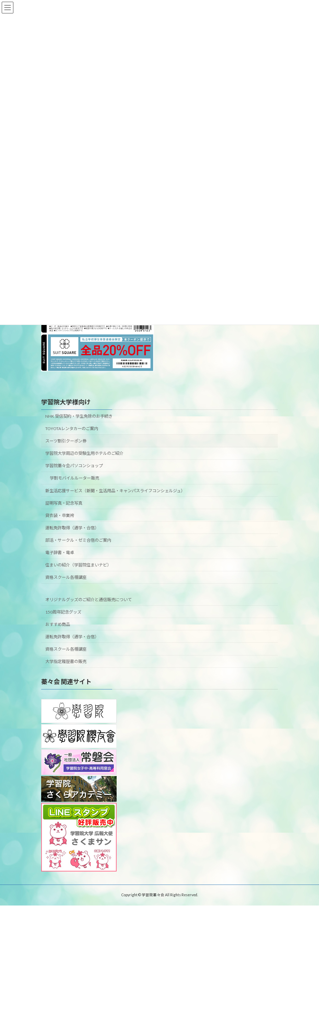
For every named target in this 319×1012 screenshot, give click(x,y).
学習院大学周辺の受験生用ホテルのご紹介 (84, 453)
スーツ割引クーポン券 (65, 440)
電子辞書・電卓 (59, 552)
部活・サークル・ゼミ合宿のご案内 (78, 540)
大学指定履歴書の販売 (65, 661)
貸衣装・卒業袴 (59, 515)
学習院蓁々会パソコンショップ (74, 465)
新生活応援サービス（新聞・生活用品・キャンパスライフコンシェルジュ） (115, 490)
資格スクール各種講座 (65, 577)
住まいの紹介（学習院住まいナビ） (78, 564)
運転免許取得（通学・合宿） (72, 527)
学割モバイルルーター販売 (74, 478)
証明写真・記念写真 (63, 503)
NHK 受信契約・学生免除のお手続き (79, 416)
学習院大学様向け (66, 402)
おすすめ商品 (57, 624)
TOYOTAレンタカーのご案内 (71, 428)
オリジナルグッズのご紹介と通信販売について (88, 599)
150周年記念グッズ (63, 612)
